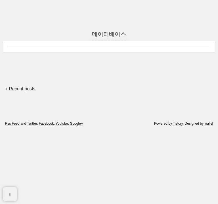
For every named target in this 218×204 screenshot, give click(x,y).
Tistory (178, 124)
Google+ (76, 124)
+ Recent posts (20, 88)
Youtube (62, 124)
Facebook (46, 124)
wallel (209, 124)
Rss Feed (12, 124)
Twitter (32, 124)
